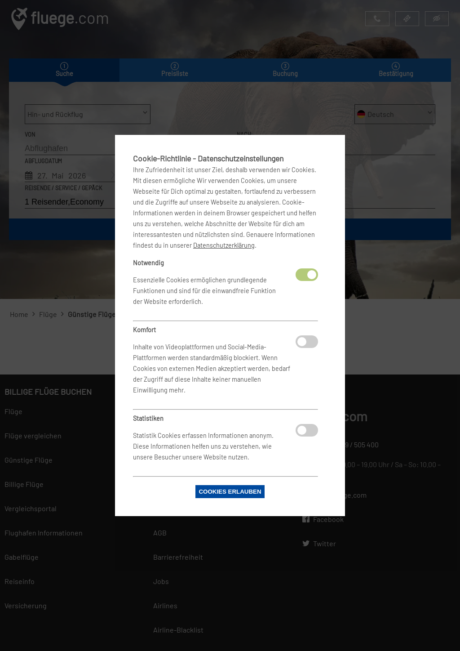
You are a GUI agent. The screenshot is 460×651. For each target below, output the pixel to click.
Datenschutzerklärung (224, 245)
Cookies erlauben (230, 491)
